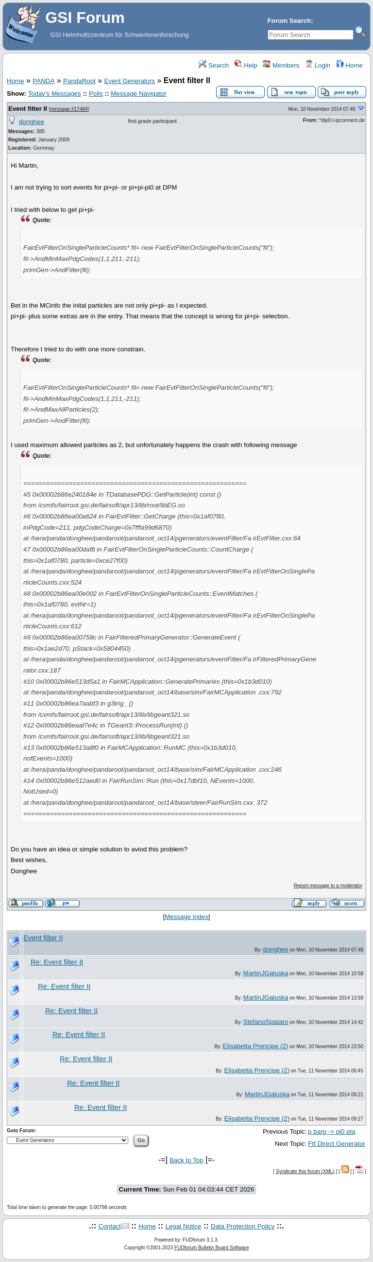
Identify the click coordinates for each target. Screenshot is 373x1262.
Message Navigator (139, 93)
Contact (110, 1226)
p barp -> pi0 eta (331, 1131)
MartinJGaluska (265, 973)
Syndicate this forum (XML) (305, 1171)
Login (317, 65)
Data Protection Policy (242, 1226)
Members (281, 65)
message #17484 (68, 109)
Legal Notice (183, 1226)
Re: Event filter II (57, 962)
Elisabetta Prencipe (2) (255, 1046)
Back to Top (186, 1160)
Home (349, 65)
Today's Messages (54, 93)
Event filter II (27, 108)
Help (246, 65)
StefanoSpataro (265, 1021)
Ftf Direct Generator (336, 1143)
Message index (186, 916)
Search (214, 65)
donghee (31, 121)
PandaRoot (79, 81)
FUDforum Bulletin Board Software (211, 1247)
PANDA (43, 81)
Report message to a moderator (328, 885)
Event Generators (129, 81)
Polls (96, 93)
